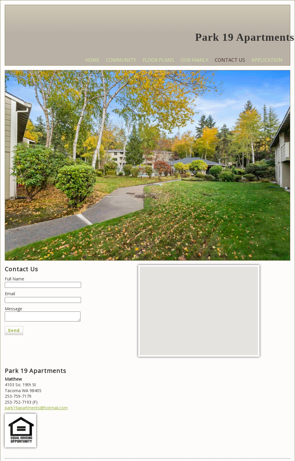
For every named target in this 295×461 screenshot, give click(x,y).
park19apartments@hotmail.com (36, 407)
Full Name (14, 279)
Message (13, 308)
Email (10, 293)
